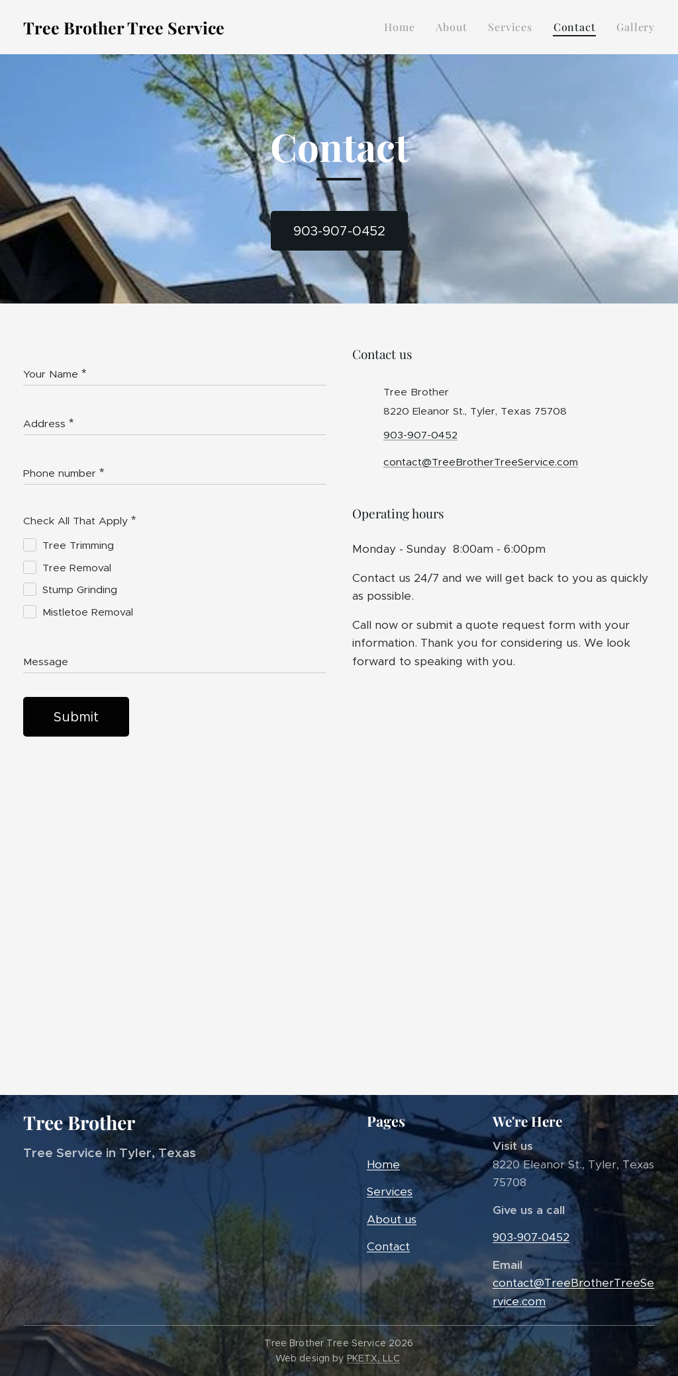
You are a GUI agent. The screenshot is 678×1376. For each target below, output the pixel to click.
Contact (388, 1246)
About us (391, 1219)
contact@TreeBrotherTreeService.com (480, 462)
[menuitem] (403, 27)
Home (383, 1164)
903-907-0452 (420, 434)
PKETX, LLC (373, 1358)
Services (389, 1191)
